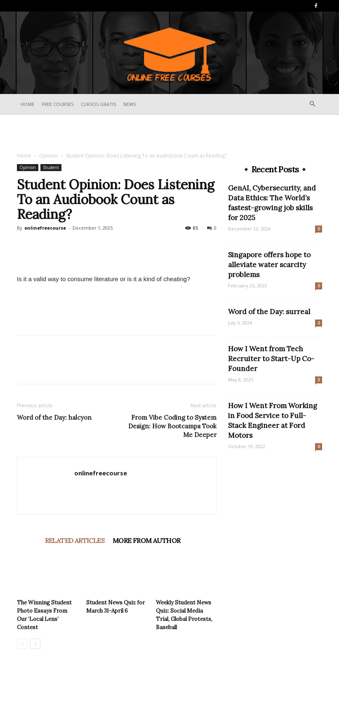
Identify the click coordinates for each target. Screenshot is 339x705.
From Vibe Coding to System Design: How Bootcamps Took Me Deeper (172, 426)
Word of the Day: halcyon (54, 417)
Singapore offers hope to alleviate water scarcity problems (269, 264)
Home (27, 104)
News (129, 104)
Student (51, 167)
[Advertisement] (169, 132)
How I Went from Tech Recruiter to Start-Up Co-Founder (271, 358)
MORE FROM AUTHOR (146, 540)
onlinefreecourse (45, 228)
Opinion (48, 155)
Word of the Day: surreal (269, 311)
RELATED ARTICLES (74, 540)
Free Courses (57, 104)
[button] (312, 104)
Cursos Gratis (98, 104)
